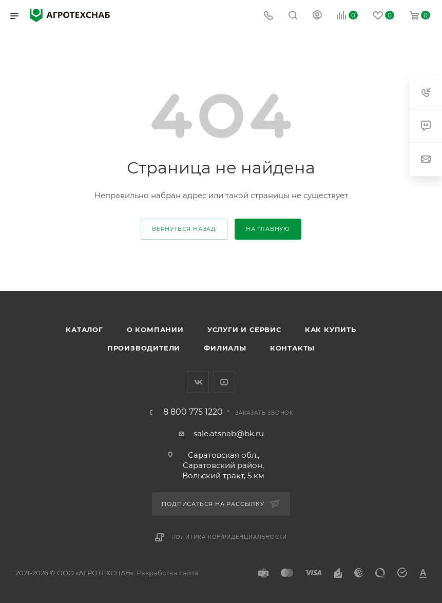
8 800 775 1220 (193, 412)
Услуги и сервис (244, 329)
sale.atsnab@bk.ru (229, 433)
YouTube (224, 382)
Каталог (84, 329)
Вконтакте (198, 382)
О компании (155, 329)
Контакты (292, 348)
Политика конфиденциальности (229, 537)
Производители (143, 348)
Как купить (330, 329)
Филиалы (225, 348)
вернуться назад (184, 228)
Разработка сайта (168, 573)
